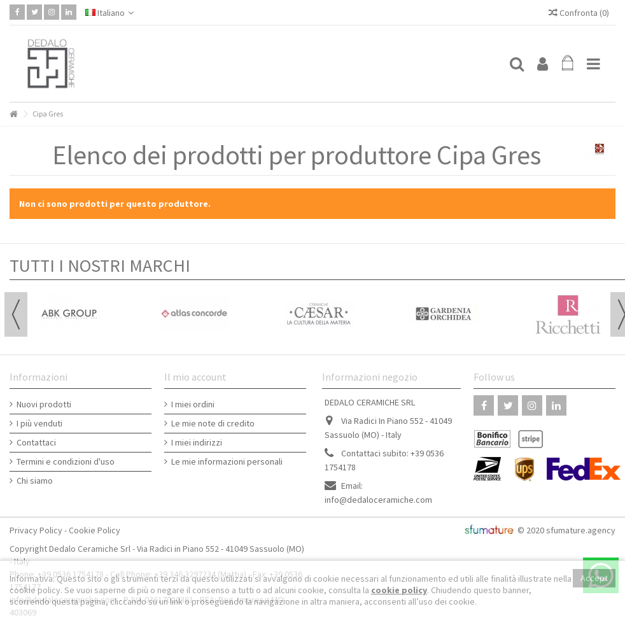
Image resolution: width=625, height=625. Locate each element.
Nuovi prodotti (44, 404)
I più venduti (39, 423)
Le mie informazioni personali (227, 461)
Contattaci (36, 442)
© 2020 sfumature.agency (566, 530)
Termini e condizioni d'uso (66, 461)
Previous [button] (15, 314)
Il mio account (195, 376)
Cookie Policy (94, 530)
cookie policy (399, 590)
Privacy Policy (36, 530)
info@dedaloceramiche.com (378, 499)
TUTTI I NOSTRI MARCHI (100, 265)
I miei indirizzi (196, 442)
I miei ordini (192, 404)
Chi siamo (35, 480)
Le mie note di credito (213, 423)
